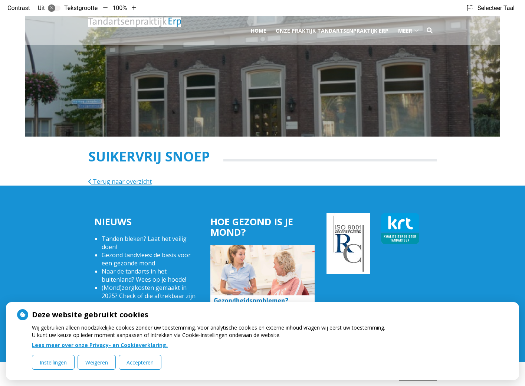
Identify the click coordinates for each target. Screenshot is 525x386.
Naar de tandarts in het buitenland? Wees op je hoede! (144, 275)
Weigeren (96, 362)
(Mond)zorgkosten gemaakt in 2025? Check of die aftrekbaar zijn (149, 292)
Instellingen (53, 362)
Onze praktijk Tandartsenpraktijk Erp (332, 29)
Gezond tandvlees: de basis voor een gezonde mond (146, 259)
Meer (405, 29)
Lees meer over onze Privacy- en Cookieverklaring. (100, 345)
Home (258, 29)
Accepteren (140, 362)
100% (119, 8)
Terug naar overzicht (120, 181)
